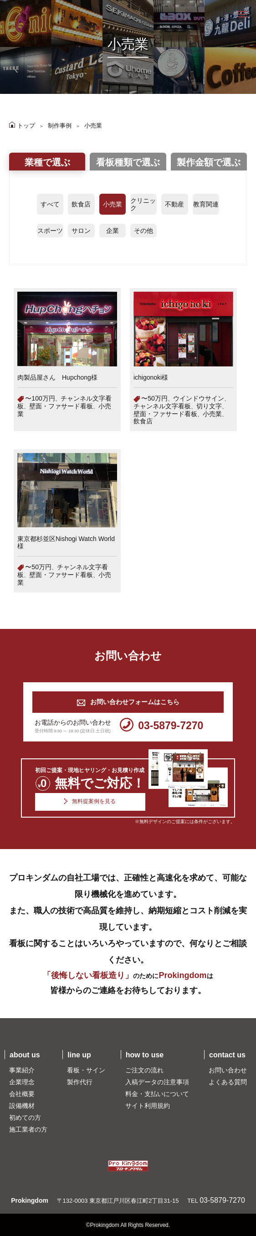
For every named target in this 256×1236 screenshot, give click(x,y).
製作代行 (79, 1082)
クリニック (143, 204)
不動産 (174, 204)
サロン (81, 230)
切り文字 (209, 406)
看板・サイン (86, 1070)
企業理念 (22, 1082)
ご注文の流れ (144, 1070)
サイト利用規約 (147, 1105)
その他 (143, 230)
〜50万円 (154, 398)
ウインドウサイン (198, 398)
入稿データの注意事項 (157, 1082)
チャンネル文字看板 (162, 406)
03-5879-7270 (161, 726)
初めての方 (25, 1117)
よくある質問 (228, 1082)
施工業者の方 (28, 1129)
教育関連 (206, 204)
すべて (50, 204)
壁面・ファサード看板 (61, 406)
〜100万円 (40, 398)
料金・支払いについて (157, 1093)
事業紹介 (22, 1070)
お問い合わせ (228, 1070)
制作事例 (60, 125)
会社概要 (22, 1093)
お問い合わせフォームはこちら (128, 702)
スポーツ (50, 230)
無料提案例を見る (90, 802)
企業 (112, 230)
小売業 (93, 125)
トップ (22, 125)
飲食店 (81, 204)
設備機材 (22, 1105)
